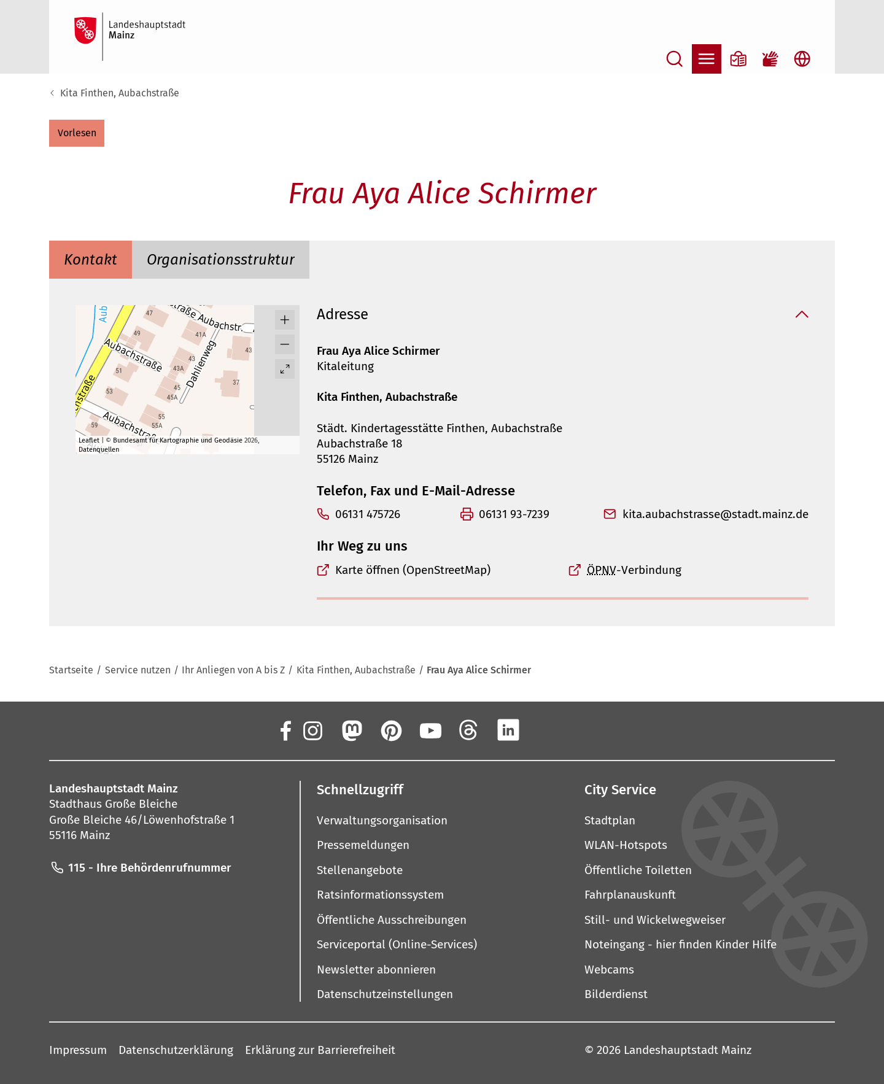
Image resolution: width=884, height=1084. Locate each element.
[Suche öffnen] (674, 59)
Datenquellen (99, 450)
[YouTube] (429, 730)
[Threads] (469, 730)
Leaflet (89, 440)
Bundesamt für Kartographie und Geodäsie (177, 440)
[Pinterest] (390, 730)
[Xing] (547, 730)
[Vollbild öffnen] (285, 369)
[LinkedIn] (508, 730)
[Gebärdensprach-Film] (770, 59)
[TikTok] (587, 730)
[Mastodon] (351, 730)
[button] (76, 133)
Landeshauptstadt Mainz (687, 1050)
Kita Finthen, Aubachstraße (119, 93)
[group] (188, 379)
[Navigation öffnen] (706, 59)
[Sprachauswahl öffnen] (802, 59)
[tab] (90, 260)
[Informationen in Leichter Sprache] (738, 59)
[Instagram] (312, 730)
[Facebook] (284, 730)
